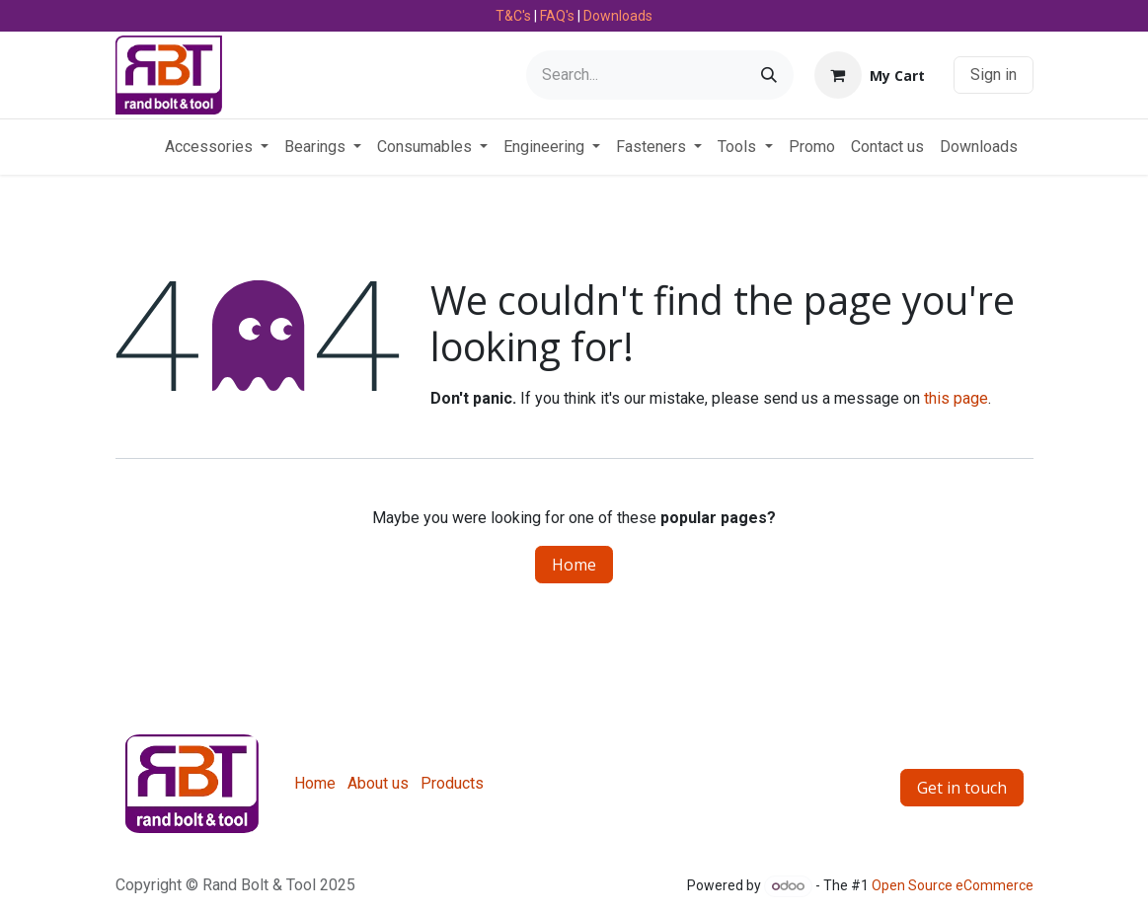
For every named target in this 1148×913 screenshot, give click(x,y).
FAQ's (557, 16)
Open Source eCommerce (952, 885)
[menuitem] (216, 147)
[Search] (769, 75)
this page (956, 398)
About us (378, 783)
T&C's (513, 16)
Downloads (617, 16)
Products (452, 783)
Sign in (993, 74)
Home (574, 564)
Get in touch (962, 788)
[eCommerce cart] (870, 75)
